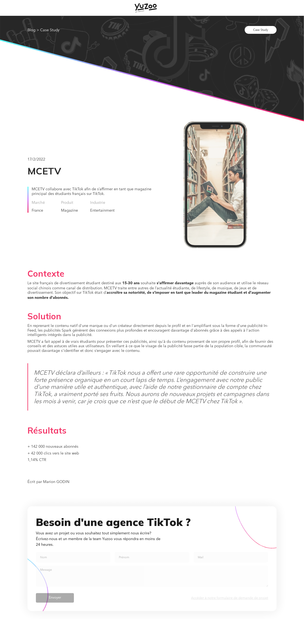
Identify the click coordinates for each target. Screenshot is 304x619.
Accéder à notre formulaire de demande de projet (229, 600)
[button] (184, 8)
